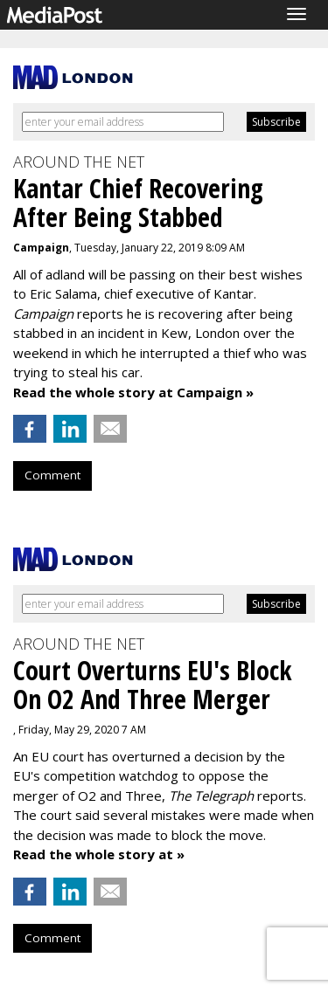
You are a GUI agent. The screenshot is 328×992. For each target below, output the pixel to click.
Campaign (41, 247)
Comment (52, 475)
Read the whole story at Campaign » (133, 392)
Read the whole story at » (99, 854)
